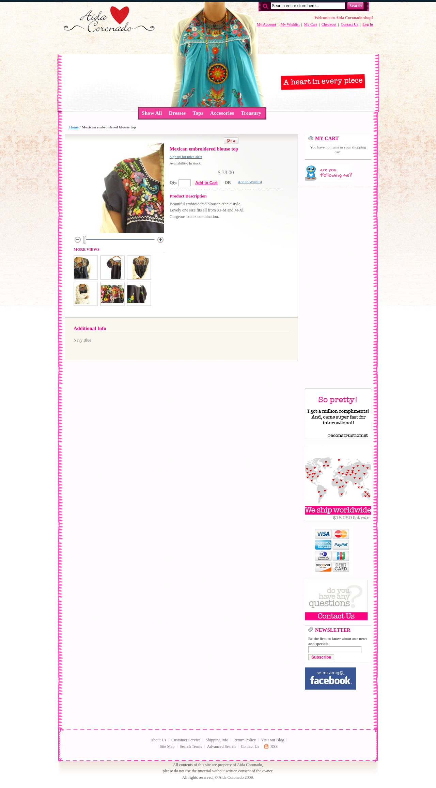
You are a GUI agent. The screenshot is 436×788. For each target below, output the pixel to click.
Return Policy (244, 740)
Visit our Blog (272, 740)
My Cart (310, 24)
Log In (367, 24)
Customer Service (186, 740)
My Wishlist (289, 24)
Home (74, 127)
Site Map (167, 746)
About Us (158, 740)
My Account (266, 24)
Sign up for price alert (186, 157)
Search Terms (191, 746)
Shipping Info (217, 740)
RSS (274, 746)
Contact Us (349, 24)
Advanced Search (221, 746)
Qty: (173, 182)
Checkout (329, 24)
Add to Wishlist (250, 182)
